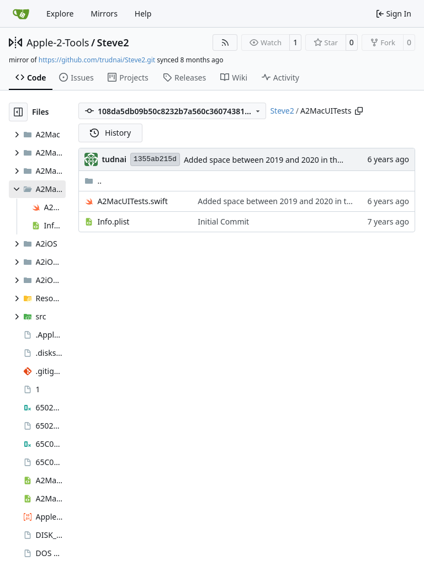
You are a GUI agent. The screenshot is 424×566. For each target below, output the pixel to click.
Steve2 (113, 42)
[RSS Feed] (225, 42)
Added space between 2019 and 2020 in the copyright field (290, 159)
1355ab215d (155, 159)
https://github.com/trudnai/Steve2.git (97, 60)
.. (93, 180)
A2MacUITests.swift (132, 201)
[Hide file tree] (18, 112)
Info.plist (113, 221)
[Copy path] (359, 111)
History (110, 132)
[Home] (21, 14)
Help (143, 13)
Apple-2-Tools (57, 42)
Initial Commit (223, 221)
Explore (59, 13)
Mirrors (104, 13)
